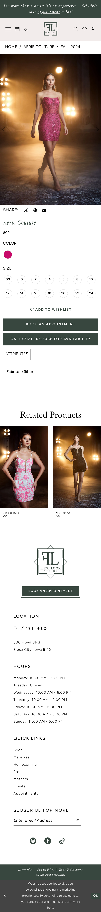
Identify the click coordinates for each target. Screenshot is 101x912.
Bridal (19, 750)
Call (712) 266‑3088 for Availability (51, 339)
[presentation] (24, 467)
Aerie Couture (38, 47)
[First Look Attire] (50, 561)
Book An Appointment (51, 324)
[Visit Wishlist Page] (84, 29)
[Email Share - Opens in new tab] (44, 210)
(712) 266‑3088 (31, 628)
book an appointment (50, 591)
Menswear (22, 757)
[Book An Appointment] (17, 29)
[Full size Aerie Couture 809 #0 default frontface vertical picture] (50, 129)
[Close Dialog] (4, 895)
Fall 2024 (70, 47)
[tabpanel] (50, 129)
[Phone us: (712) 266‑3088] (26, 29)
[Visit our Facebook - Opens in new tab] (47, 841)
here (50, 907)
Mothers (21, 779)
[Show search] (76, 29)
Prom (18, 772)
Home (11, 47)
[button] (8, 29)
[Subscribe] (74, 820)
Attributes (16, 354)
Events (19, 786)
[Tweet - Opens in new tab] (26, 210)
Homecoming (25, 765)
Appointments (26, 794)
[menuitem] (8, 29)
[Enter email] (47, 820)
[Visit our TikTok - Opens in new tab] (62, 841)
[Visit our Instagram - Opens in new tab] (33, 841)
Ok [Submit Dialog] (95, 895)
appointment (49, 12)
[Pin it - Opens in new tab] (35, 210)
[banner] (50, 29)
